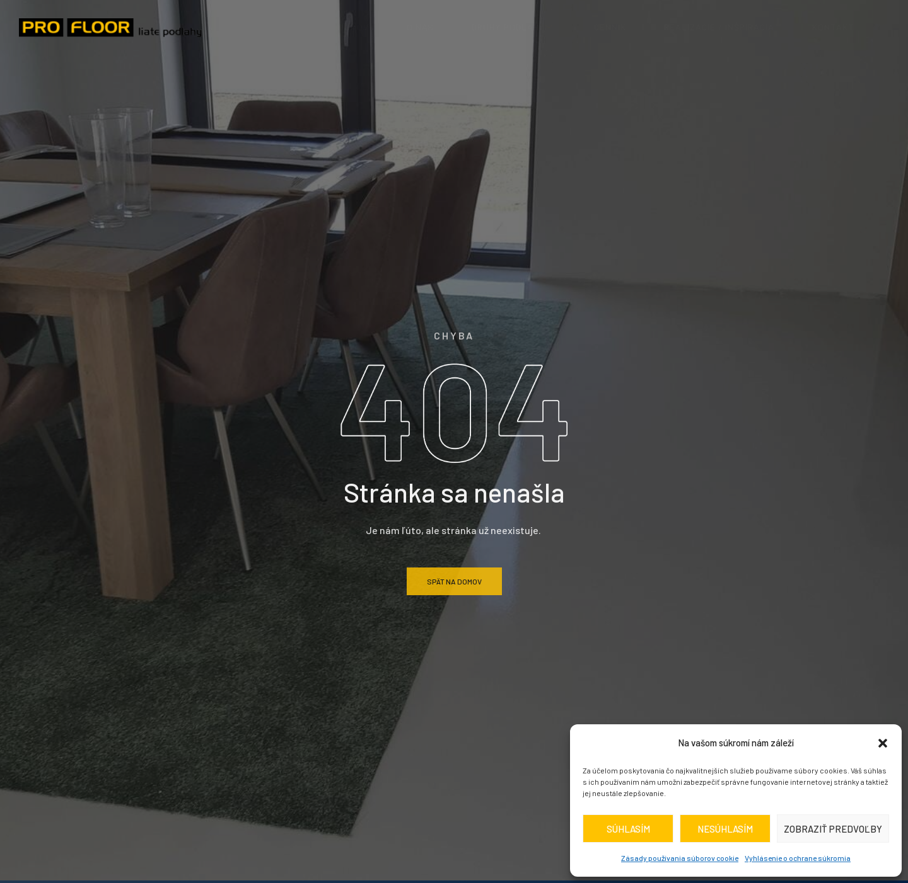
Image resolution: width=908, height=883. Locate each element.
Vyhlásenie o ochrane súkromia (798, 857)
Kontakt (833, 26)
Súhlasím (628, 829)
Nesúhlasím (725, 829)
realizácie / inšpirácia (719, 26)
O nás (420, 26)
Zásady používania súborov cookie (679, 857)
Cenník (610, 26)
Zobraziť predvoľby (833, 829)
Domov (354, 26)
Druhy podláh (514, 26)
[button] (882, 743)
